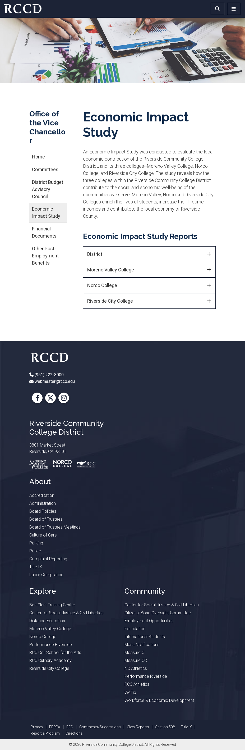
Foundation (134, 628)
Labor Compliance (46, 574)
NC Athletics (135, 668)
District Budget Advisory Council (47, 189)
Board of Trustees (46, 519)
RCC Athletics (136, 684)
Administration (42, 503)
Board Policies (42, 511)
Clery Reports (138, 727)
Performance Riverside (50, 644)
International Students (144, 636)
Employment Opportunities (149, 620)
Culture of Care (43, 535)
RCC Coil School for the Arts (55, 652)
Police (35, 550)
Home (38, 157)
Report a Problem (45, 733)
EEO (69, 727)
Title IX (35, 566)
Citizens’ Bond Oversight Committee (157, 612)
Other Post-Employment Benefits (45, 256)
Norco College (102, 285)
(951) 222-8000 (49, 374)
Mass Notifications (141, 644)
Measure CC (135, 660)
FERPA (54, 727)
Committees (45, 169)
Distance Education (47, 620)
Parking (36, 543)
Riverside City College (110, 301)
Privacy (37, 727)
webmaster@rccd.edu (54, 381)
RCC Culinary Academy (50, 660)
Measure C (134, 652)
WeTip (130, 692)
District (94, 254)
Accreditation (41, 495)
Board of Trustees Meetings (55, 527)
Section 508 (165, 727)
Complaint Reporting (48, 558)
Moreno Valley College (110, 269)
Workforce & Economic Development (159, 700)
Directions (74, 733)
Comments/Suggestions (100, 727)
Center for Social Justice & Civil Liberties (66, 612)
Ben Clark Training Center (52, 604)
